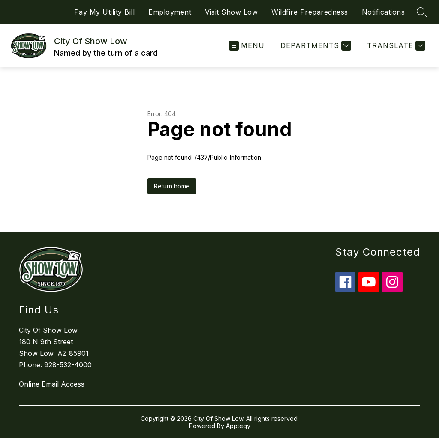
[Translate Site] (395, 45)
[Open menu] (247, 45)
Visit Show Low (231, 12)
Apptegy (238, 425)
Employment (169, 12)
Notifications (383, 12)
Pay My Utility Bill (104, 12)
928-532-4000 (68, 365)
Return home (172, 186)
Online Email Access (51, 384)
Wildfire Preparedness (309, 12)
